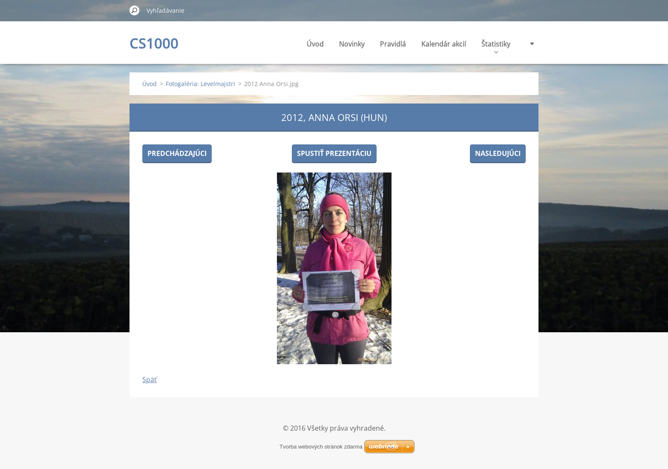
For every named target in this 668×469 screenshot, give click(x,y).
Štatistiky (496, 46)
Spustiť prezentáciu (334, 153)
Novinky (352, 44)
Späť (149, 379)
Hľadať (135, 10)
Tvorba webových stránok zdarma (321, 446)
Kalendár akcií (443, 44)
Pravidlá (393, 44)
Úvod (315, 44)
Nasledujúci (498, 153)
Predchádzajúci (177, 153)
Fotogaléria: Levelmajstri (200, 84)
